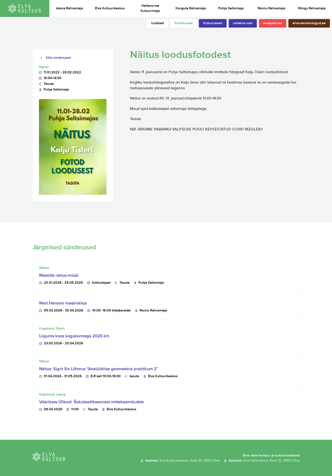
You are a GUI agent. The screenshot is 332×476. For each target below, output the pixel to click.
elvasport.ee (272, 23)
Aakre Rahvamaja (69, 8)
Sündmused (183, 23)
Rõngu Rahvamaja (312, 8)
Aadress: (182, 460)
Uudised (157, 23)
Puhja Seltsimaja (231, 8)
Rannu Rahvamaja (271, 8)
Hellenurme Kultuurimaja (150, 8)
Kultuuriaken (212, 23)
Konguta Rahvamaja (191, 8)
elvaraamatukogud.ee (309, 23)
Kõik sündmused (58, 58)
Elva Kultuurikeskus (110, 8)
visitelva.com (243, 23)
